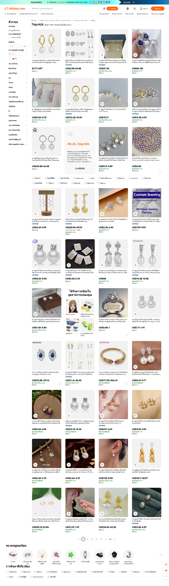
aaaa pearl (133, 178)
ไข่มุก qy (101, 183)
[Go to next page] (115, 539)
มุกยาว (10, 577)
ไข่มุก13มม (146, 178)
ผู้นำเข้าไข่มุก (64, 178)
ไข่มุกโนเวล (62, 183)
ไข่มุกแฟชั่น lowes (105, 178)
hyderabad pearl (37, 577)
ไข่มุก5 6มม (89, 183)
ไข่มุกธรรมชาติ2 (97, 572)
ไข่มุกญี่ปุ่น (22, 577)
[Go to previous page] (79, 539)
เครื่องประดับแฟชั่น (81, 20)
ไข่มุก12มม (75, 183)
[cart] (135, 9)
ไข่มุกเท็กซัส (37, 183)
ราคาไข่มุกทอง (51, 572)
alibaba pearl (78, 178)
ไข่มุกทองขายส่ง (81, 572)
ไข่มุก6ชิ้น (52, 577)
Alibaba (33, 20)
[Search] (112, 8)
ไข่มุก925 (36, 178)
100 (110, 539)
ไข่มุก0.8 (50, 183)
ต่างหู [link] (93, 20)
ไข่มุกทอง (123, 572)
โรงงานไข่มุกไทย (150, 572)
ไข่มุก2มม (135, 572)
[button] (104, 8)
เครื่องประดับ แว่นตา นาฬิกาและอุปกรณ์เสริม (55, 20)
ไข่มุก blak (120, 178)
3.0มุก (91, 178)
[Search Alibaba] (66, 8)
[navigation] (17, 280)
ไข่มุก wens (65, 572)
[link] (166, 565)
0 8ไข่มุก (111, 572)
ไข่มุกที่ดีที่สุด (50, 178)
